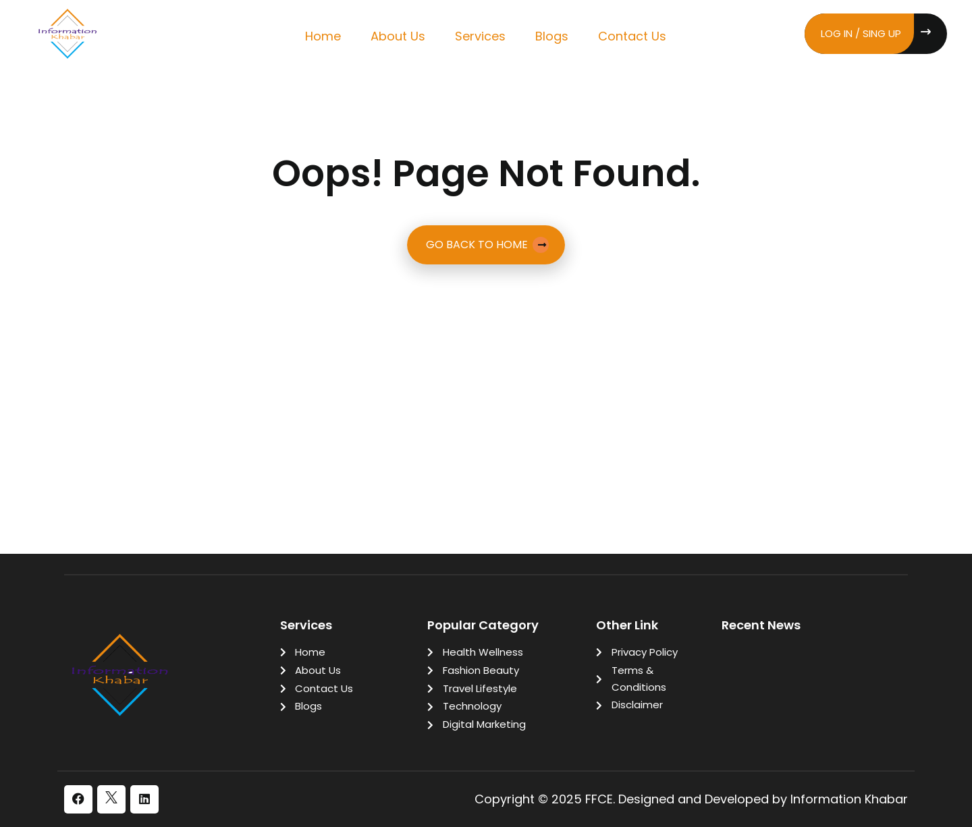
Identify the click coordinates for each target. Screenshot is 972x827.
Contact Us (632, 36)
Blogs (551, 36)
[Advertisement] (485, 371)
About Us (398, 36)
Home (323, 36)
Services (480, 36)
